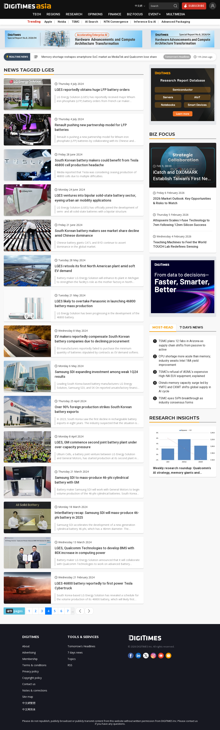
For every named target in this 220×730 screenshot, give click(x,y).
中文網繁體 (28, 703)
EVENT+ (154, 14)
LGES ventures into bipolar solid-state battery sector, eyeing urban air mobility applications (95, 197)
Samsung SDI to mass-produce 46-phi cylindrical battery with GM (91, 480)
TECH (36, 14)
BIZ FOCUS (135, 14)
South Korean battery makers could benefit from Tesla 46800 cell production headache (96, 162)
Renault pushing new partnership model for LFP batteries (91, 127)
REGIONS (53, 14)
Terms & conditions (34, 665)
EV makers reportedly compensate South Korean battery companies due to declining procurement (92, 338)
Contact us (28, 684)
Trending (34, 21)
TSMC (75, 21)
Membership (30, 659)
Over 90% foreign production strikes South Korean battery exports (93, 409)
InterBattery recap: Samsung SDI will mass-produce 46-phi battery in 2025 (97, 515)
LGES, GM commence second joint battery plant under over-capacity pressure (96, 444)
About (26, 646)
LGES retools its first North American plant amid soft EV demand (95, 268)
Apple (48, 21)
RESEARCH (74, 14)
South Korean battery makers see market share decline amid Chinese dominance (97, 233)
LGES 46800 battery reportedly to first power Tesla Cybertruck (93, 585)
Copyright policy (32, 678)
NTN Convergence (116, 21)
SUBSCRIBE (194, 6)
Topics (72, 659)
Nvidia (62, 21)
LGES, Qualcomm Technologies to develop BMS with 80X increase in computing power (94, 550)
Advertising (29, 652)
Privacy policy (30, 671)
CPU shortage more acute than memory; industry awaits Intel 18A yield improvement (185, 361)
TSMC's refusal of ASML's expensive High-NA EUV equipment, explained (183, 374)
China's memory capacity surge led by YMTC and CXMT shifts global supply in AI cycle (185, 387)
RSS (70, 665)
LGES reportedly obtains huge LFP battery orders (92, 90)
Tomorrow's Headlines (177, 56)
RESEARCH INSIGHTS (174, 418)
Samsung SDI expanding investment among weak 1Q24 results (96, 374)
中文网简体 (28, 709)
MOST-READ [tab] (162, 327)
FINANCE (114, 14)
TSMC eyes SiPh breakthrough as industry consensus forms (181, 400)
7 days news (75, 652)
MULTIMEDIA (175, 14)
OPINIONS (95, 14)
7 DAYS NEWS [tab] (191, 327)
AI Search (91, 21)
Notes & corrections (34, 690)
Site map (27, 696)
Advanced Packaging (176, 21)
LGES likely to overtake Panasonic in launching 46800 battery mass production (95, 303)
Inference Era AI (145, 21)
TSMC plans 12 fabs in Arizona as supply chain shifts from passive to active (182, 345)
